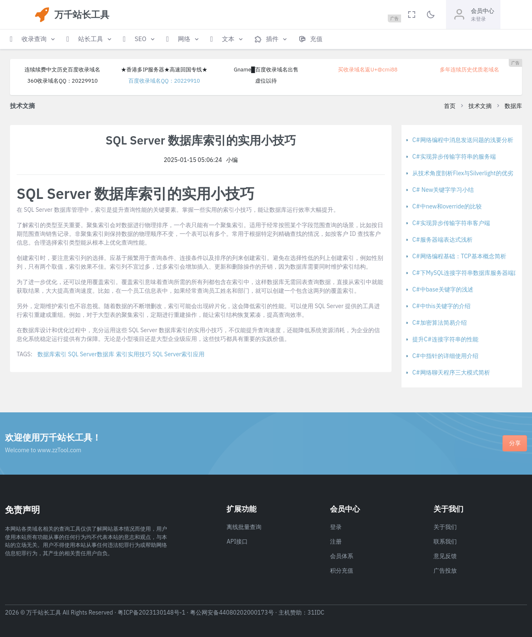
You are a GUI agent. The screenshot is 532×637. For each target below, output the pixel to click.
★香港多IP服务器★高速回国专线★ (164, 69)
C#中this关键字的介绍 (441, 306)
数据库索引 (51, 354)
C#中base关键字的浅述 (442, 289)
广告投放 (445, 570)
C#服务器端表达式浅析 (442, 239)
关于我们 (445, 527)
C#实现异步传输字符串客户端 (451, 223)
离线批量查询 (244, 527)
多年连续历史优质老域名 (469, 69)
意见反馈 (445, 556)
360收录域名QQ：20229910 (62, 80)
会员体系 (341, 556)
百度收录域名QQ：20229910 (164, 80)
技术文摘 (480, 106)
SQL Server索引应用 (178, 354)
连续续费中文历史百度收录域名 (62, 69)
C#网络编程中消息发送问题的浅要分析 (462, 140)
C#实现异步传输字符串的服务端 (454, 156)
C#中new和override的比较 (447, 206)
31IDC (316, 612)
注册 (336, 541)
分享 (515, 443)
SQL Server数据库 (91, 354)
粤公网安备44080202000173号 (232, 612)
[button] (33, 39)
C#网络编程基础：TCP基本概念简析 (459, 256)
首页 (450, 106)
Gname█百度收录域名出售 (266, 69)
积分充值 (341, 570)
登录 (336, 527)
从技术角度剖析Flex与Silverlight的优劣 (462, 173)
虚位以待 (266, 80)
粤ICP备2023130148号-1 (151, 612)
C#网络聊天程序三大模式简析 (451, 372)
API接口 (237, 541)
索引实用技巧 (133, 354)
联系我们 (445, 541)
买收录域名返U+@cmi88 (367, 69)
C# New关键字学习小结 (443, 190)
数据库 (513, 106)
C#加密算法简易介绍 (439, 322)
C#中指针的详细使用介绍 (445, 356)
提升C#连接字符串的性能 (445, 339)
